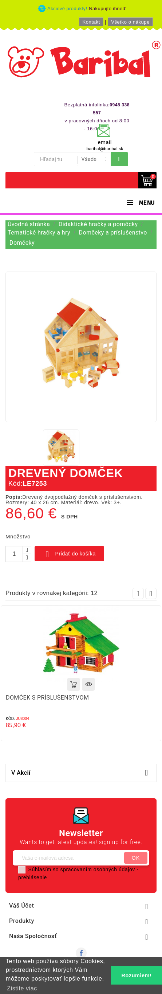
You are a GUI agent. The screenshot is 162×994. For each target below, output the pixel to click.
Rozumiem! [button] (137, 975)
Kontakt (91, 22)
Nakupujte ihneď (107, 8)
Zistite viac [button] (22, 988)
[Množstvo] (14, 554)
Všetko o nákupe (130, 22)
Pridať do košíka (69, 554)
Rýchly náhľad (88, 684)
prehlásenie (32, 877)
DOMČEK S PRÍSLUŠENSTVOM (47, 697)
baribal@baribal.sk (105, 148)
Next (151, 593)
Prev (138, 593)
